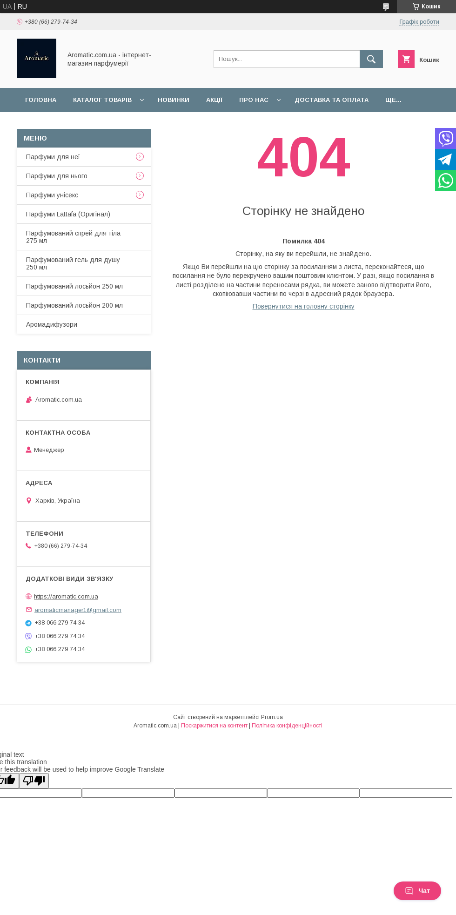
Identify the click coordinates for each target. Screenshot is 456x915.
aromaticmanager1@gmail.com (77, 609)
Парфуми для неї (53, 157)
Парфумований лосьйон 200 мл (74, 305)
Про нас (253, 99)
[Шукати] (371, 59)
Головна (40, 99)
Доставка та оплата (332, 99)
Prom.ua (272, 717)
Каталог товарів (102, 99)
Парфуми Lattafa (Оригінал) (68, 214)
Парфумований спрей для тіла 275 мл (73, 236)
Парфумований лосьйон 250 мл (74, 286)
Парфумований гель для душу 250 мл (73, 263)
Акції (214, 99)
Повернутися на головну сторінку (304, 306)
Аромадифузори (51, 324)
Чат (417, 891)
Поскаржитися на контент (214, 725)
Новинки (173, 99)
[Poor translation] (34, 780)
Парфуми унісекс (52, 195)
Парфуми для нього (56, 176)
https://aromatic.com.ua (66, 596)
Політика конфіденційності (287, 725)
